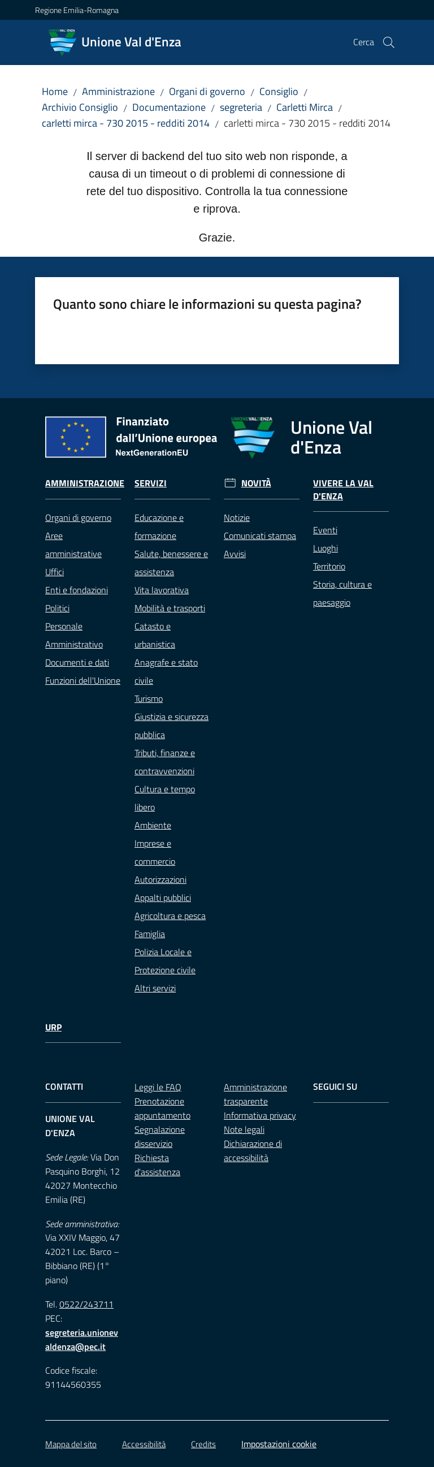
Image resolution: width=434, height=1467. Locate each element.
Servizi (150, 483)
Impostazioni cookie (278, 1444)
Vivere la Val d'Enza (343, 490)
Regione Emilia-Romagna (77, 10)
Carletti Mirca (304, 107)
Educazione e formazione (159, 526)
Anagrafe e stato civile (166, 671)
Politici (57, 608)
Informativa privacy (260, 1115)
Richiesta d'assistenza (157, 1165)
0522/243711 (86, 1304)
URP (53, 1027)
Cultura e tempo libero (164, 798)
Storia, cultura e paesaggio (342, 593)
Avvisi (235, 553)
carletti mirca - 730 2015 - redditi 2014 (126, 123)
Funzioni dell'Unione (82, 680)
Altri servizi (155, 988)
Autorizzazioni (160, 879)
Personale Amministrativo (74, 635)
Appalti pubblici (162, 897)
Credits (203, 1444)
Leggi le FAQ (157, 1087)
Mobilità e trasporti (169, 608)
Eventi (325, 530)
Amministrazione (118, 91)
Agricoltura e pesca (170, 915)
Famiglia (149, 933)
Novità (256, 483)
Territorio (329, 566)
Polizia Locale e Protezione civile (165, 961)
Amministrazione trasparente (255, 1094)
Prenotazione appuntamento (162, 1108)
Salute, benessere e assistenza (171, 563)
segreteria (241, 107)
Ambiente (152, 825)
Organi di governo (207, 91)
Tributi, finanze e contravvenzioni (164, 762)
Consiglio (278, 91)
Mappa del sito (71, 1444)
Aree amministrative (73, 544)
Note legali (244, 1129)
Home (55, 91)
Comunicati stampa (260, 535)
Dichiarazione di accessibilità (253, 1150)
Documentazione (169, 107)
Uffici (54, 572)
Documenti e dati (77, 662)
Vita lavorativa (161, 590)
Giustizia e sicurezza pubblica (171, 725)
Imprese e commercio (154, 852)
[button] (389, 42)
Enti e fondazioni (76, 590)
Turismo (148, 698)
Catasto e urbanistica (154, 635)
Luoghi (325, 548)
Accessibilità (144, 1444)
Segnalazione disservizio (159, 1136)
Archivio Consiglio (80, 107)
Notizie (237, 517)
